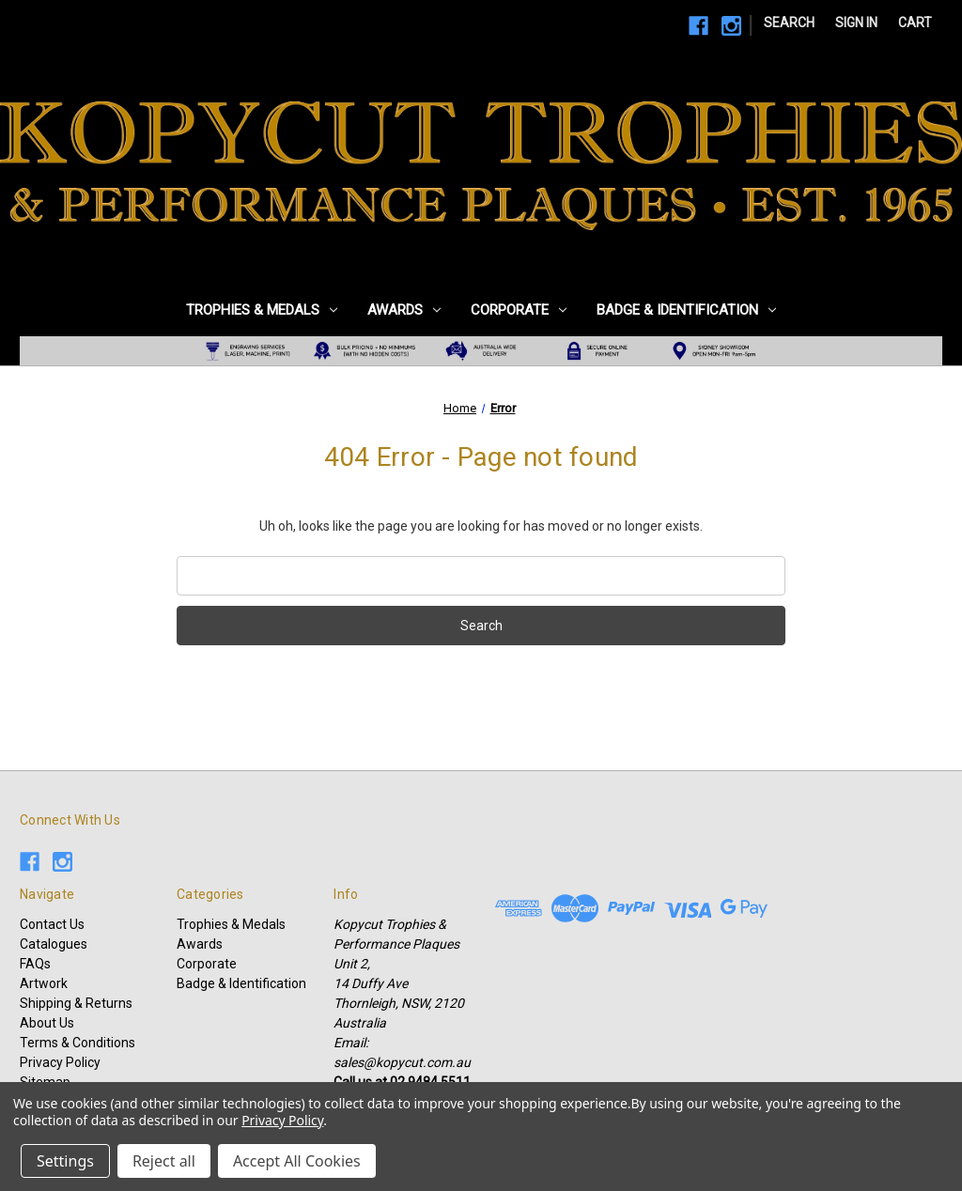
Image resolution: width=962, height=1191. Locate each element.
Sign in (856, 22)
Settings (65, 1161)
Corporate (518, 310)
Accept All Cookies (297, 1161)
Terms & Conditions (77, 1042)
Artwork (44, 983)
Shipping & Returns (76, 1003)
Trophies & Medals (261, 310)
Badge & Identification (686, 310)
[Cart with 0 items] (915, 23)
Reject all (163, 1161)
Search (789, 22)
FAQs (35, 963)
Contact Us (52, 924)
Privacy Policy (60, 1062)
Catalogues (53, 943)
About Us (47, 1022)
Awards (404, 310)
